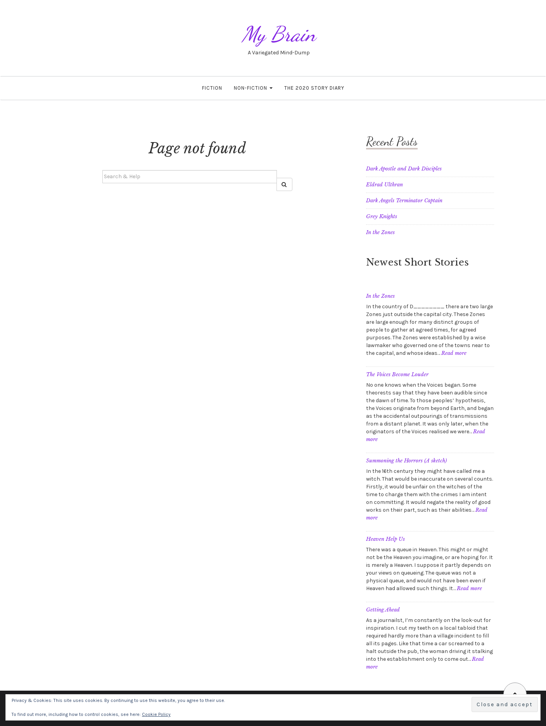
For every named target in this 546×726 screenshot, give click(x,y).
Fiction (212, 88)
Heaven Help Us (385, 539)
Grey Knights (381, 216)
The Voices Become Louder (397, 374)
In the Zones (380, 232)
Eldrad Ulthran (384, 184)
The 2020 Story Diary (314, 88)
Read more (454, 353)
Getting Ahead (383, 609)
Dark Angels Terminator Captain (404, 200)
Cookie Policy (156, 714)
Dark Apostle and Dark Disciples (404, 168)
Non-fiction (253, 88)
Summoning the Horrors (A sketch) (406, 460)
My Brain (279, 34)
